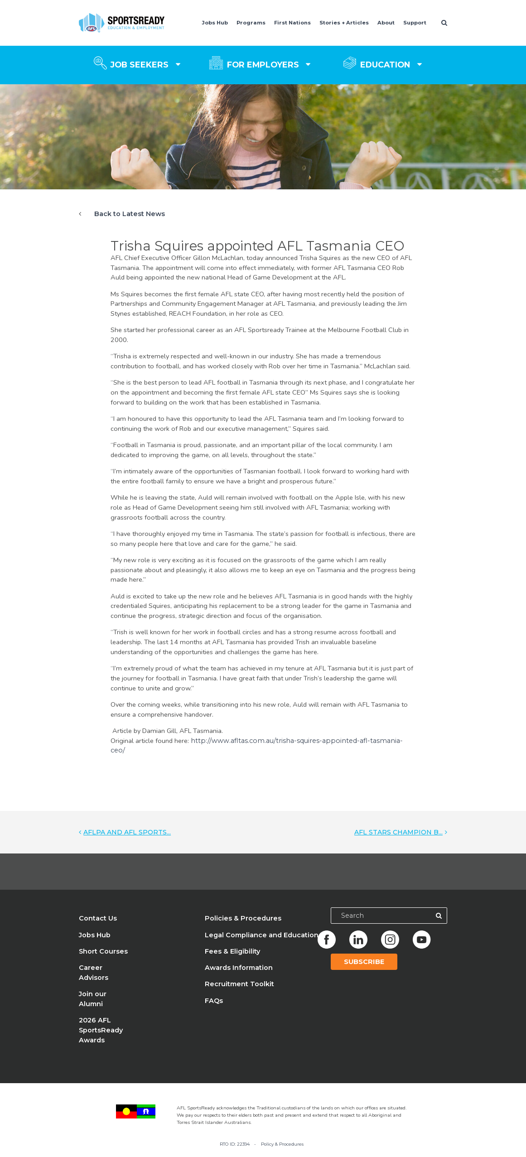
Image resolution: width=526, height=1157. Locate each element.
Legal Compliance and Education (261, 935)
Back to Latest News (129, 214)
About (386, 22)
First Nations (292, 22)
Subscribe (364, 962)
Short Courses (103, 951)
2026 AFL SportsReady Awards (101, 1030)
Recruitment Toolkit (239, 984)
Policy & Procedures (282, 1144)
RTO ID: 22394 (235, 1144)
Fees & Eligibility (232, 951)
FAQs (214, 1001)
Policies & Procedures (243, 918)
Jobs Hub (215, 22)
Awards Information (239, 968)
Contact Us (98, 918)
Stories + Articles (344, 22)
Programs (250, 22)
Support (414, 22)
